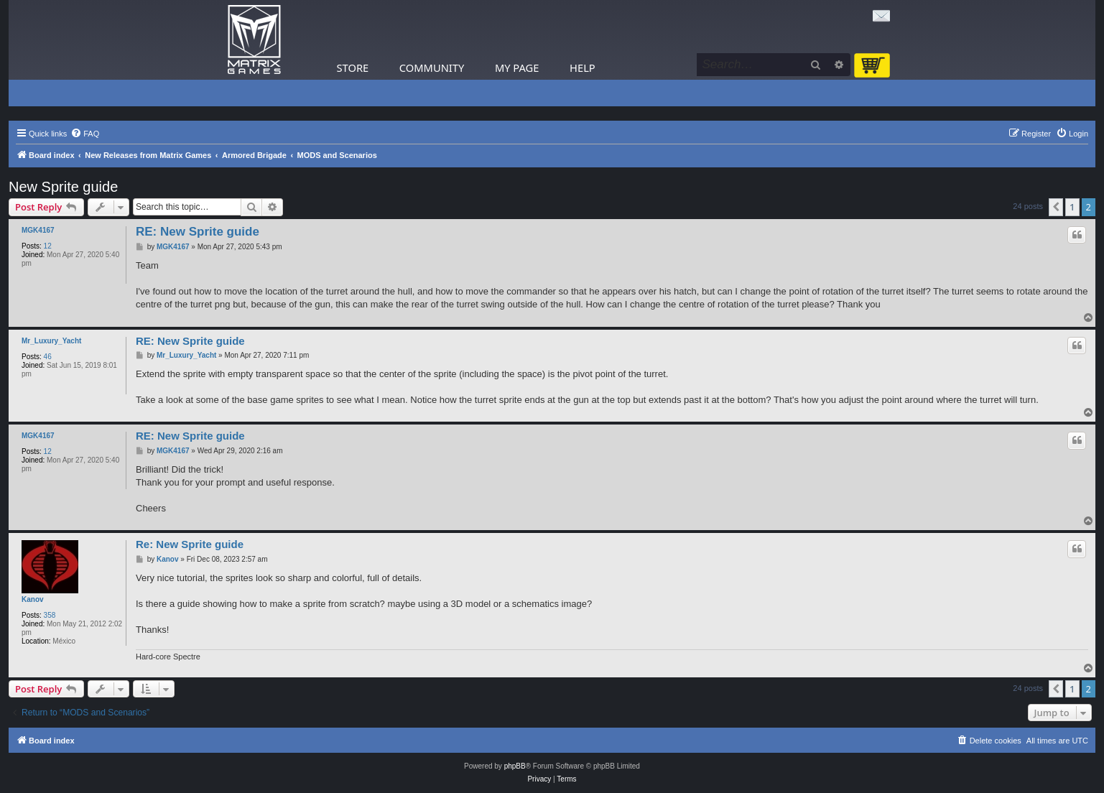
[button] (1056, 206)
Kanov (33, 599)
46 (48, 357)
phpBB (515, 766)
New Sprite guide (63, 187)
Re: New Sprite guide (189, 544)
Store (353, 67)
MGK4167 (38, 230)
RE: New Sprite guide (197, 231)
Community (431, 67)
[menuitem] (84, 133)
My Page (517, 67)
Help (582, 67)
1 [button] (1072, 206)
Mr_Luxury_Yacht (51, 341)
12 (48, 246)
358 (50, 615)
